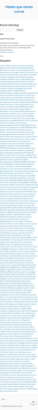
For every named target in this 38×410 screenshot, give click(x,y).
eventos (24, 123)
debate (21, 130)
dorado (8, 235)
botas (29, 88)
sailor (14, 375)
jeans (24, 66)
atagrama (25, 295)
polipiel (24, 198)
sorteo (19, 66)
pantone (3, 198)
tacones (3, 160)
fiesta (7, 240)
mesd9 (26, 350)
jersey (11, 153)
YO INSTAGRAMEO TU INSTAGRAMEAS (13, 164)
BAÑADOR (16, 121)
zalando (28, 109)
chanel (28, 306)
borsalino (8, 302)
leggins (22, 343)
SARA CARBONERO (23, 283)
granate (31, 171)
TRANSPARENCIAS (19, 215)
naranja (32, 254)
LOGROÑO (28, 276)
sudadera (28, 260)
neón (18, 357)
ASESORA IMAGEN (16, 180)
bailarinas (3, 104)
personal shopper (12, 72)
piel (17, 258)
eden (11, 171)
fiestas (22, 329)
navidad (3, 79)
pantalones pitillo (6, 364)
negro (22, 155)
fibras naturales (13, 329)
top (9, 382)
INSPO (6, 276)
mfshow (32, 350)
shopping (9, 82)
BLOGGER (3, 111)
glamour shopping (22, 334)
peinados (3, 258)
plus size (23, 84)
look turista (17, 173)
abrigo (32, 79)
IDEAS (2, 276)
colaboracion (18, 228)
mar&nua (9, 132)
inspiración (13, 242)
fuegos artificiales (6, 331)
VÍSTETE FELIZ (4, 137)
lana (11, 196)
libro (11, 244)
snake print (13, 178)
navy (27, 86)
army (12, 295)
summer (26, 203)
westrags (26, 205)
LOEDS (21, 212)
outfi (33, 359)
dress (14, 235)
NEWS (12, 281)
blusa (28, 299)
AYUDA (33, 265)
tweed (9, 384)
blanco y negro (17, 221)
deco (2, 153)
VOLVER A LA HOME (7, 52)
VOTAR (28, 215)
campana (24, 226)
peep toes (26, 141)
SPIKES (26, 286)
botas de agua (11, 187)
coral (15, 231)
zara (7, 95)
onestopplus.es (30, 155)
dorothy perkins (13, 84)
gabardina (18, 331)
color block (17, 169)
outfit (2, 66)
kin (23, 341)
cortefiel (21, 231)
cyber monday (22, 315)
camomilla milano (30, 137)
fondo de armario (20, 171)
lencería (27, 104)
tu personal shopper (20, 160)
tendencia (4, 70)
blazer (2, 72)
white (33, 205)
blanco (22, 91)
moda (16, 125)
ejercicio (19, 235)
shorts (32, 70)
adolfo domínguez (25, 290)
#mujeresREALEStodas (27, 125)
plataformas (26, 368)
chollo (5, 189)
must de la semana (13, 116)
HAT (27, 274)
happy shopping (27, 77)
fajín (35, 192)
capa (31, 226)
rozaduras (4, 143)
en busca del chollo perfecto (23, 189)
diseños (23, 318)
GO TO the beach (13, 111)
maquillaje (4, 249)
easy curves (15, 70)
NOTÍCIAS (22, 281)
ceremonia (22, 306)
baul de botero (28, 297)
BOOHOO (3, 210)
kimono (2, 132)
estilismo (29, 237)
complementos (17, 98)
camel (10, 169)
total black (20, 143)
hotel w (29, 336)
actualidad (4, 290)
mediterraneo (5, 350)
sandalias (10, 79)
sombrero (3, 91)
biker (6, 102)
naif (1, 357)
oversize (11, 256)
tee (14, 380)
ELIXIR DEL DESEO (10, 274)
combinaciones (6, 313)
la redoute (20, 100)
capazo (26, 304)
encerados (27, 235)
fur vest (12, 240)
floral (33, 329)
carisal (2, 306)
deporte (21, 233)
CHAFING (32, 267)
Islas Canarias (14, 276)
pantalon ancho (6, 361)
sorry (24, 377)
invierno (3, 196)
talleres (32, 203)
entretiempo (25, 70)
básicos (29, 221)
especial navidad (20, 93)
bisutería (3, 299)
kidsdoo (3, 244)
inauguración (14, 338)
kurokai (23, 153)
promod (27, 258)
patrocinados (5, 157)
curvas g (14, 233)
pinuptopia (17, 198)
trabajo (8, 205)
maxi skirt (34, 347)
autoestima (17, 82)
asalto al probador (7, 166)
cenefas (14, 306)
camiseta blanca (13, 226)
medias (9, 155)
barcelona (21, 148)
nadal (33, 354)
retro (22, 373)
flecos (11, 194)
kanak (16, 341)
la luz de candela (31, 341)
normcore (24, 357)
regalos (21, 109)
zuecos (14, 391)
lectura (16, 343)
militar (6, 352)
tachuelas (10, 263)
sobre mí (3, 377)
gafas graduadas (29, 331)
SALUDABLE (12, 283)
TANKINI (2, 288)
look (32, 98)
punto (6, 178)
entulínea (3, 192)
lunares (16, 196)
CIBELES (2, 270)
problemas (12, 370)
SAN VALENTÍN (33, 102)
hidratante (18, 336)
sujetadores (22, 178)
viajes (2, 180)
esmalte (24, 192)
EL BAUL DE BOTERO (10, 182)
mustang (21, 176)
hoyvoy (25, 194)
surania (3, 263)
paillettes (18, 256)
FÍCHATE (16, 212)
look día (13, 66)
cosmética (20, 150)
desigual (6, 171)
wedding (9, 389)
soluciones (18, 377)
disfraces (30, 318)
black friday (14, 137)
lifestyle (3, 155)
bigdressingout (5, 221)
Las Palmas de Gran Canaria (18, 279)
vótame (3, 389)
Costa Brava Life (18, 272)
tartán (2, 205)
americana (11, 292)
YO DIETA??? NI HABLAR (15, 88)
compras (25, 114)
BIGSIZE (2, 267)
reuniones (28, 373)
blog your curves (19, 299)
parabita (29, 364)
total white (31, 178)
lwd (31, 244)
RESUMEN (33, 182)
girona (11, 334)
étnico (7, 180)
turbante (33, 382)
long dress (10, 345)
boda (21, 137)
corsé (22, 313)
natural (6, 357)
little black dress (31, 343)
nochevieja (4, 256)
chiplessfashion (26, 309)
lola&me (23, 244)
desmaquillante (14, 318)
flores (17, 139)
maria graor (13, 249)
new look (24, 116)
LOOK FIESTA (28, 100)
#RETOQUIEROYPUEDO (16, 208)
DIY (13, 162)
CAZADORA (23, 102)
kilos (20, 341)
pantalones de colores (13, 141)
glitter (31, 334)
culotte (2, 315)
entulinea (27, 98)
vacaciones (28, 143)
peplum (10, 198)
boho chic (34, 299)
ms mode (25, 139)
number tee (4, 359)
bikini (35, 127)
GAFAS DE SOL (29, 134)
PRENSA (2, 215)
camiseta (12, 150)
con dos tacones (6, 231)
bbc (25, 88)
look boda (21, 118)
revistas (31, 201)
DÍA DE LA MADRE (6, 212)
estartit (11, 325)
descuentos (4, 139)
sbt (26, 375)
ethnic (9, 327)
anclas (24, 292)
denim (31, 114)
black (33, 148)
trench (10, 102)
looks (21, 68)
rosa (10, 375)
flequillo (28, 329)
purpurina (31, 370)
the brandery (19, 263)
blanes (9, 299)
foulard (3, 116)
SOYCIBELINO (19, 286)
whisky (28, 389)
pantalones (33, 256)
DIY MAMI (33, 210)
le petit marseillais (6, 343)
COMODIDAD (10, 270)
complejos (16, 313)
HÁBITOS (32, 274)
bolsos (31, 82)
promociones (11, 201)
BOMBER (13, 267)
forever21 (31, 93)
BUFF (18, 267)
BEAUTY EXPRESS (14, 91)
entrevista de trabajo (8, 237)
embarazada (5, 322)
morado (27, 354)
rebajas (29, 84)
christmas (3, 311)
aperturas (28, 217)
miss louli (3, 254)
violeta (16, 102)
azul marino (8, 297)
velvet (28, 384)
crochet (28, 313)
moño (22, 254)
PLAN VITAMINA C (30, 212)
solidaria (10, 377)
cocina (27, 311)
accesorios (4, 185)
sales (11, 260)
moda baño (9, 107)
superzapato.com (7, 93)
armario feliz (32, 121)
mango (28, 118)
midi (1, 352)
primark (8, 68)
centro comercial (6, 228)
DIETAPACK (26, 210)
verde (13, 265)
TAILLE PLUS (31, 95)
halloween (27, 240)
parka (17, 107)
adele (11, 290)
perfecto (17, 132)
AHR (29, 265)
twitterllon (16, 384)
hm (9, 70)
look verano (8, 75)
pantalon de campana (21, 361)
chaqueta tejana (6, 86)
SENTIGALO (12, 148)
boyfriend (3, 84)
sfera (10, 143)
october (12, 359)
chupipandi (12, 311)
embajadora (26, 320)
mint (36, 251)
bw (25, 221)
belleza (28, 148)
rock (32, 258)
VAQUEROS (32, 162)
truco (9, 265)
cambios (28, 302)
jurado (11, 341)
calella (21, 302)
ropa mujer (4, 260)
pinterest (9, 368)
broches (16, 302)
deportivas (29, 233)
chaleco (11, 104)
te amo (9, 160)
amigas (18, 292)
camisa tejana (9, 304)
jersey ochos (33, 338)
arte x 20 (17, 295)
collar (10, 189)
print (1, 178)
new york (12, 357)
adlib (16, 290)
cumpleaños (26, 169)
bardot (19, 297)
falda (18, 77)
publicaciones (22, 370)
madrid (13, 247)
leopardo (30, 153)
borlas (2, 302)
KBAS (17, 162)
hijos (24, 336)
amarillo (3, 292)
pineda (2, 368)
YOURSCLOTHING (29, 288)
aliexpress (30, 164)
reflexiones (15, 68)
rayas (13, 157)
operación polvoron (23, 359)
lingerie (16, 244)
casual (8, 306)
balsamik (18, 166)
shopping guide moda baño (26, 157)
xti (23, 134)
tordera (19, 382)
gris (22, 240)
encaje (11, 139)
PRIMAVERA (24, 107)
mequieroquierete (6, 125)
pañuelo (10, 366)
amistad (12, 185)
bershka (25, 82)
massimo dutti (28, 251)
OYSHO (28, 281)
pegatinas (25, 366)
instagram (32, 194)
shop (34, 375)
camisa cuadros (24, 224)
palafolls (32, 176)
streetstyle (4, 380)
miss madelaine (20, 352)
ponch (34, 368)
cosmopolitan (5, 233)
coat (22, 311)
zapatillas (3, 208)
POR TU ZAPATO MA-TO (17, 95)
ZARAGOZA (4, 217)
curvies (13, 315)
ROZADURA (4, 283)
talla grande (28, 68)
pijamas (32, 366)
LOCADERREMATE (24, 182)
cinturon (15, 130)
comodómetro (29, 228)
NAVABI (6, 281)
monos (21, 354)
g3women (18, 194)
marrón (20, 251)
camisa (9, 130)
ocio (26, 176)
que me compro (22, 201)
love (27, 244)
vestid (15, 386)
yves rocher (7, 391)
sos (32, 377)
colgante (33, 311)
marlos (17, 347)
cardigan (32, 304)
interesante (23, 338)
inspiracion (29, 130)
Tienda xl (3, 127)
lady (8, 244)
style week (18, 203)
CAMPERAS (24, 267)
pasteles (3, 366)
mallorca (19, 247)
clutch (19, 114)
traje (24, 382)
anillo (29, 292)
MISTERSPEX (23, 162)
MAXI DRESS (25, 111)
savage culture (18, 260)
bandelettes (27, 166)
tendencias (20, 380)
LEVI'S (22, 276)
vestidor (21, 386)
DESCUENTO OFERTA (14, 210)
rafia (2, 373)
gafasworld (4, 334)
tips (14, 143)
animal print (4, 118)
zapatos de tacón (26, 72)
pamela (25, 256)
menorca (14, 350)
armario (3, 219)
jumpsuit (17, 153)
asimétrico (13, 114)
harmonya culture (7, 336)
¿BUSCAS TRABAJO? (7, 146)
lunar (28, 345)
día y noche (15, 320)
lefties (2, 173)
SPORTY (32, 286)
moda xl (17, 75)
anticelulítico (4, 295)
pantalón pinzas (19, 364)
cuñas (22, 79)
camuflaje (19, 304)
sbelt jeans (21, 375)
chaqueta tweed (6, 309)
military (11, 352)
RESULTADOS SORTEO (7, 100)
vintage (20, 205)
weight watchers (19, 389)
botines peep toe (23, 187)
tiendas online (16, 134)
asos (34, 84)
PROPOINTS (4, 148)
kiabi (30, 242)
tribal (28, 382)
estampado (21, 237)
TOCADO (9, 215)
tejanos (8, 134)
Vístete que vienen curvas (12, 406)
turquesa (3, 384)
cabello (3, 224)
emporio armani (25, 322)
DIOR (2, 274)
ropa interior (4, 203)
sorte (28, 377)
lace (7, 196)
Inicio (2, 56)
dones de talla (5, 320)
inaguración (4, 242)
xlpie (22, 265)
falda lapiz (24, 327)
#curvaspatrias (6, 162)
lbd (20, 139)
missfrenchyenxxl (13, 254)
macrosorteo (5, 247)
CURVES (9, 272)
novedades (32, 357)
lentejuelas (9, 173)
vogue (31, 386)
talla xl (17, 79)
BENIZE (27, 79)
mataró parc (25, 347)
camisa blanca (5, 98)
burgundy (3, 169)
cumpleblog (29, 150)
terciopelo (28, 380)
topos (13, 382)
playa (23, 132)
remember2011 (14, 373)
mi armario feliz (11, 176)
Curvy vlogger (30, 272)
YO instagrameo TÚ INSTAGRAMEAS (20, 127)
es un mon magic (14, 192)
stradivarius (8, 121)
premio (21, 258)
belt (35, 297)
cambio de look (12, 224)
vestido (7, 66)
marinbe (11, 347)
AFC (25, 265)
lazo (36, 171)
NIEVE (16, 281)
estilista (17, 325)
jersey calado (23, 242)
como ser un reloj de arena (10, 123)
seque (12, 203)
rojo (36, 201)
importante (4, 338)
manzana (3, 347)
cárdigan (32, 315)
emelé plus (15, 322)
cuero (33, 313)
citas (18, 311)
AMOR (17, 146)
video (18, 265)
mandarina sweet (30, 247)
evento (2, 82)
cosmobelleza (29, 231)
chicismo (16, 309)
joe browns (4, 341)
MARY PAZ (24, 121)
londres (3, 345)
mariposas (13, 251)
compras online (19, 86)
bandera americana (21, 219)
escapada (4, 325)
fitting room (4, 194)
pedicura (17, 366)
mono (17, 155)
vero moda (8, 386)
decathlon (4, 318)
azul (31, 295)
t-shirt (10, 380)
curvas (8, 315)
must (27, 254)
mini (13, 155)
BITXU (8, 267)
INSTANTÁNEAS (25, 146)
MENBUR (31, 116)
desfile (2, 235)
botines (3, 130)
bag (14, 297)
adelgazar (12, 217)
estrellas (23, 325)
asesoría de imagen (23, 185)
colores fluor (19, 104)
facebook (16, 327)
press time (4, 370)
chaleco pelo (13, 109)
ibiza (33, 240)
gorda (17, 240)
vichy (26, 386)
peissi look (11, 258)
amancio (20, 217)
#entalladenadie (30, 208)
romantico (4, 375)
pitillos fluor (17, 368)
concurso (13, 118)
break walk (4, 150)
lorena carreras (20, 345)
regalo (6, 373)
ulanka (22, 384)
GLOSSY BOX (20, 274)
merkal (20, 350)
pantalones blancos (27, 196)
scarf (30, 375)
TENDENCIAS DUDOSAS (14, 288)
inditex (6, 153)
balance (10, 219)
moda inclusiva (12, 354)
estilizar (30, 192)
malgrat (34, 345)
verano (14, 205)
